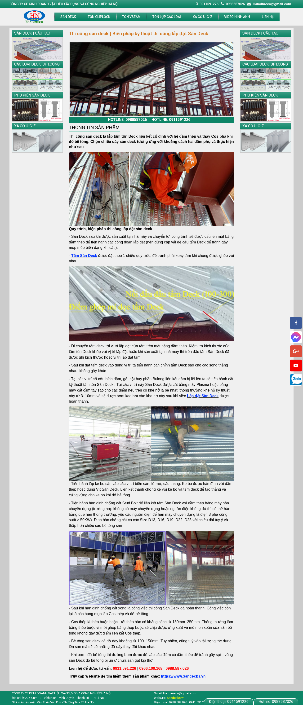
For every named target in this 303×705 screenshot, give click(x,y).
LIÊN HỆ (268, 17)
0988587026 (275, 701)
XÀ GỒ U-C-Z (202, 17)
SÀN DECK (68, 17)
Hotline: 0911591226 (171, 119)
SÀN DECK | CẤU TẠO (32, 33)
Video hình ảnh (237, 17)
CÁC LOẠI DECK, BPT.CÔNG (37, 64)
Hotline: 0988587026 (127, 119)
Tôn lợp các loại (166, 17)
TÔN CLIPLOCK (99, 17)
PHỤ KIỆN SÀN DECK (32, 95)
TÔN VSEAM (131, 17)
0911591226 (229, 701)
